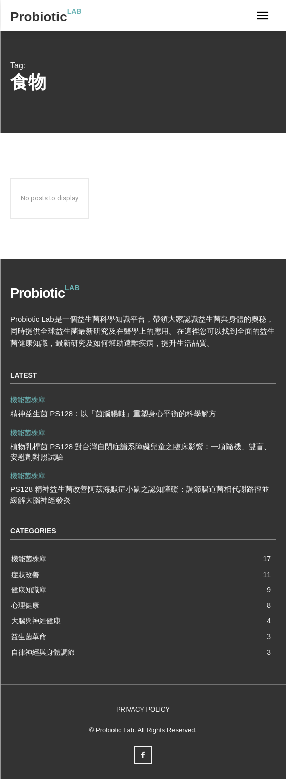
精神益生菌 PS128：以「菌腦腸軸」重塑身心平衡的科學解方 (113, 413)
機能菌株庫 (27, 400)
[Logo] (45, 17)
